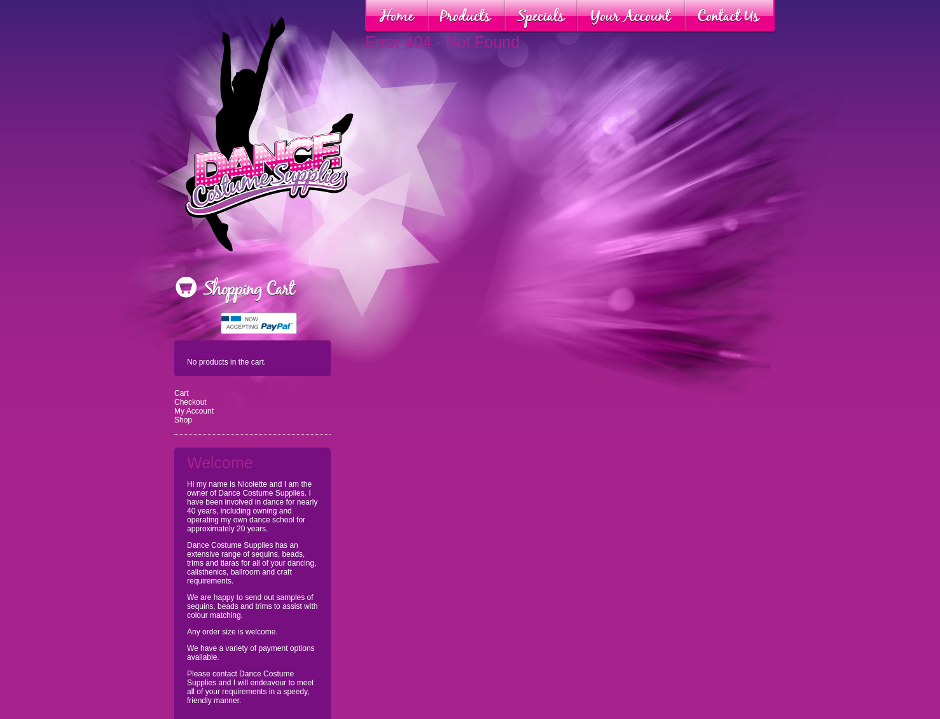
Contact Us (729, 16)
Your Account (630, 16)
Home (396, 16)
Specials (540, 16)
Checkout (190, 402)
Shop (183, 419)
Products (466, 16)
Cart (181, 393)
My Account (194, 411)
